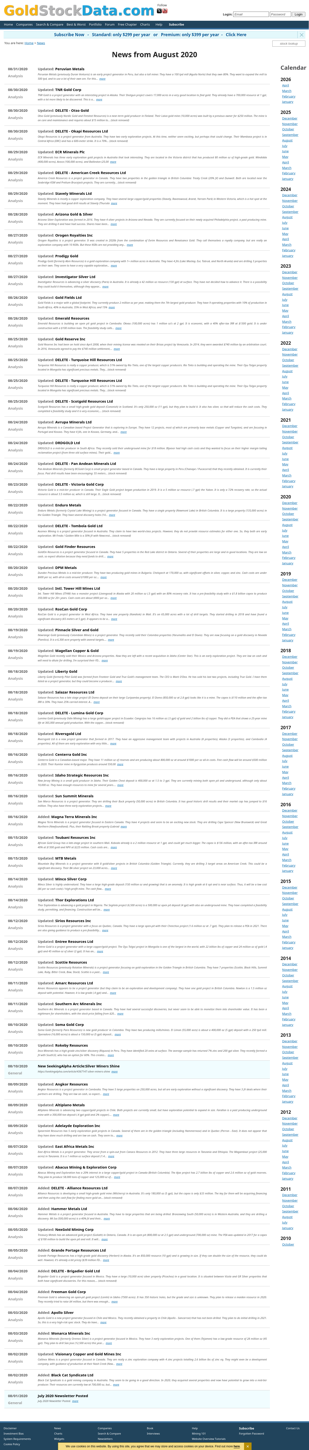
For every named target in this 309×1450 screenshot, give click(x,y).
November (290, 124)
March (286, 91)
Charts (145, 24)
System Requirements (17, 1439)
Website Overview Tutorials (209, 1439)
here (237, 1446)
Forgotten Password (251, 1433)
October (288, 129)
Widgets (57, 1439)
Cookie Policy (12, 1444)
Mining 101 (199, 1433)
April (285, 85)
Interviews (152, 1433)
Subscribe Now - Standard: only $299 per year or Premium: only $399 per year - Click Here (150, 34)
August (287, 140)
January (287, 101)
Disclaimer (10, 1428)
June (285, 151)
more (102, 78)
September (290, 135)
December (289, 118)
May (285, 156)
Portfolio (95, 24)
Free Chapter (127, 24)
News (41, 43)
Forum (110, 24)
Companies (24, 24)
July (285, 146)
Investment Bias (14, 1433)
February (288, 96)
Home (8, 24)
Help (158, 24)
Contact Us (293, 1428)
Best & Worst (76, 24)
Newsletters (105, 1439)
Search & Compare (49, 24)
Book (149, 1428)
